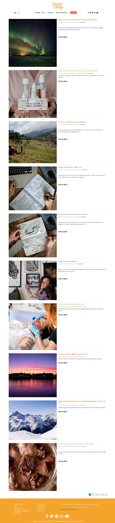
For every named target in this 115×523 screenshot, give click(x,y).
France (77, 356)
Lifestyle (50, 12)
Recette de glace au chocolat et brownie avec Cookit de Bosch (76, 444)
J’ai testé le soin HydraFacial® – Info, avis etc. (71, 304)
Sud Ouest (78, 306)
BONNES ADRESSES (22, 511)
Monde (77, 124)
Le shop (73, 12)
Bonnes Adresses (61, 12)
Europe (77, 22)
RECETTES (18, 504)
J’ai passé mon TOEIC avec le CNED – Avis (69, 167)
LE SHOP (17, 513)
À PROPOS (41, 504)
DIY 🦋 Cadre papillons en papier (67, 261)
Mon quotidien (83, 73)
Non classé (78, 169)
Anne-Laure (65, 22)
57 (102, 494)
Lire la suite (62, 37)
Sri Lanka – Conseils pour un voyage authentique (72, 122)
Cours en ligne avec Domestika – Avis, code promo (72, 214)
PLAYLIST (40, 509)
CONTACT (41, 511)
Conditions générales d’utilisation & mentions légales (69, 521)
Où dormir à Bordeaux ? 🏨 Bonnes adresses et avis (73, 354)
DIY (43, 12)
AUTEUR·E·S (42, 506)
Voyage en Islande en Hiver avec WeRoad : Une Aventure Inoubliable (77, 20)
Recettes (37, 12)
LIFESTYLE (18, 509)
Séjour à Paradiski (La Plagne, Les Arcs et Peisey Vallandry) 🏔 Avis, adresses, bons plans (82, 402)
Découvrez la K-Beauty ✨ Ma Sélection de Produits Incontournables (78, 71)
